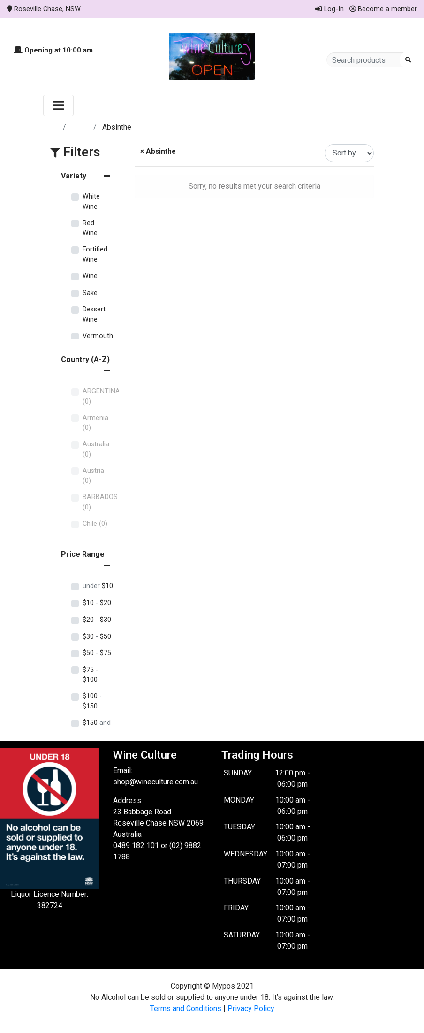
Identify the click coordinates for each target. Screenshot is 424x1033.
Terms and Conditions (185, 1008)
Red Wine (90, 228)
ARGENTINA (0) (101, 396)
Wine (90, 276)
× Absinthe (157, 151)
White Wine (91, 201)
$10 (98, 586)
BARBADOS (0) (100, 502)
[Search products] (366, 60)
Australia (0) (96, 449)
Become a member (383, 9)
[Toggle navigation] (58, 105)
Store (81, 127)
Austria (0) (93, 476)
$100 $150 (92, 701)
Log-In (329, 9)
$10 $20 (97, 603)
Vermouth (98, 336)
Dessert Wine (94, 314)
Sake (90, 293)
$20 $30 (97, 620)
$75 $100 (90, 675)
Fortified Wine (95, 254)
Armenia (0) (95, 423)
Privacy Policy (250, 1008)
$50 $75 (97, 653)
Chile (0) (95, 524)
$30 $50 (97, 637)
